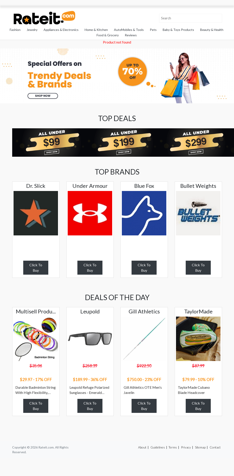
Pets (153, 30)
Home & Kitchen (96, 30)
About (142, 447)
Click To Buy (35, 267)
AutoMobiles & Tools (129, 30)
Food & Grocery (108, 35)
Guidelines (158, 447)
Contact (215, 447)
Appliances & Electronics (61, 30)
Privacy (186, 447)
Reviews (131, 35)
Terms (172, 447)
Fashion (15, 30)
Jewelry (32, 30)
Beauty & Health (211, 30)
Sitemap (200, 447)
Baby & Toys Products (178, 30)
